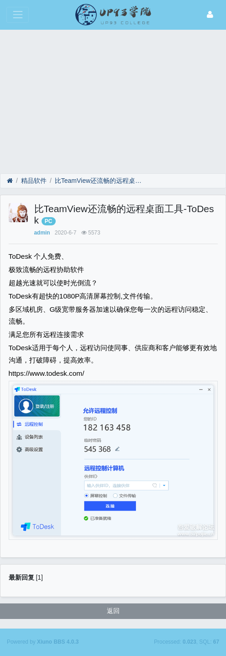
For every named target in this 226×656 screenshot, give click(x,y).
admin (42, 232)
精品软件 (34, 180)
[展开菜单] (17, 15)
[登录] (210, 15)
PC (49, 221)
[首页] (10, 181)
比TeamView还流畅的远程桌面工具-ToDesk (98, 180)
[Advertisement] (113, 98)
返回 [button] (113, 610)
